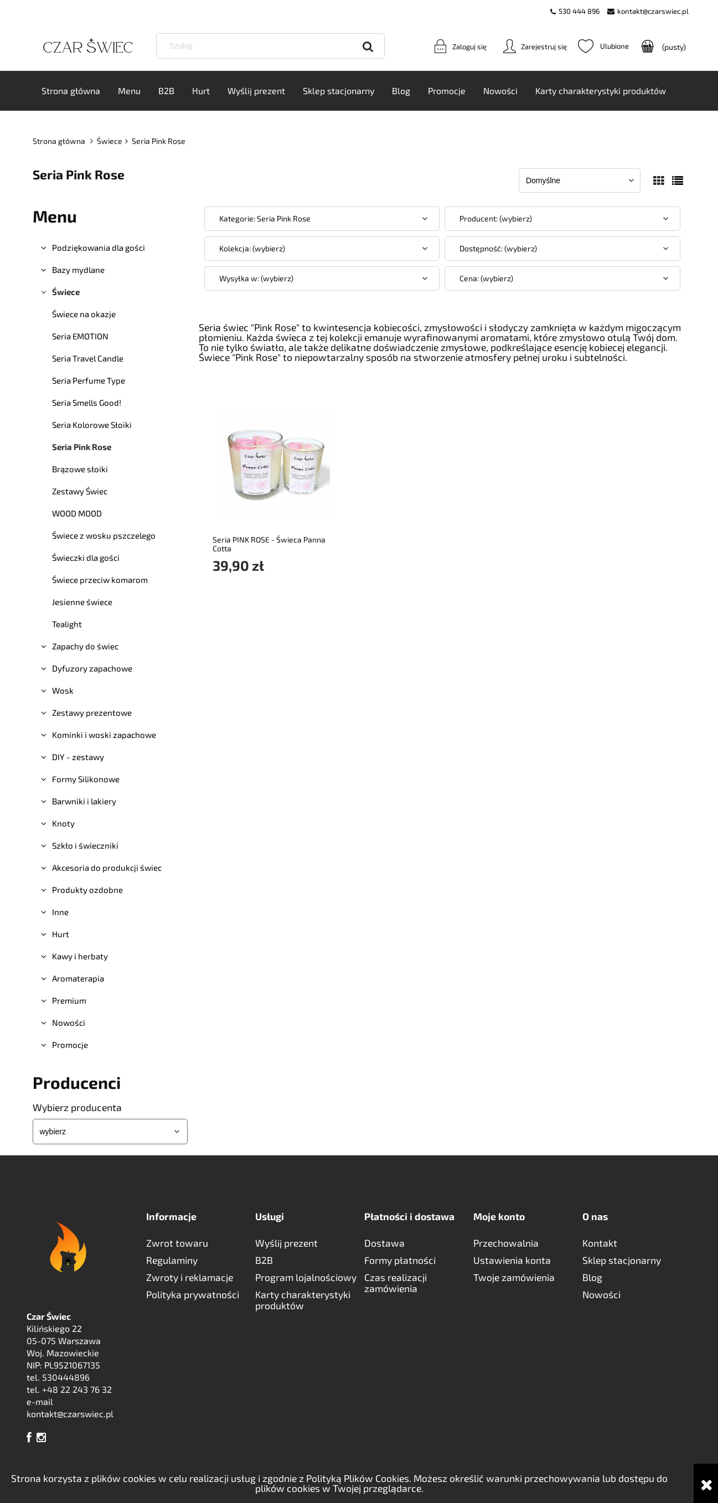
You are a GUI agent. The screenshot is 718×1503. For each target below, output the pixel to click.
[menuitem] (71, 91)
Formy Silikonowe (86, 779)
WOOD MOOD (77, 514)
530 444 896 (579, 11)
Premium (69, 1001)
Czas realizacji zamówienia (395, 1283)
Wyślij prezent (286, 1243)
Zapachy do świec (85, 647)
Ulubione (603, 46)
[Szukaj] (368, 46)
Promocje (70, 1045)
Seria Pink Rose (81, 447)
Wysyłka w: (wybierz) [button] (256, 278)
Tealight (67, 624)
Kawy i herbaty (80, 957)
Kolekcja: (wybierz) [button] (252, 249)
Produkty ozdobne (87, 890)
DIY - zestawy (78, 757)
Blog (592, 1278)
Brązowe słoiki (80, 469)
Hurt (60, 934)
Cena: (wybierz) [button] (486, 278)
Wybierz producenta (77, 1108)
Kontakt (599, 1243)
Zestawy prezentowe (92, 713)
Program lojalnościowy (306, 1278)
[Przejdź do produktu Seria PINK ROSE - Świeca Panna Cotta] (276, 464)
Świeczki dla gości (86, 558)
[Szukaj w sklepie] (273, 46)
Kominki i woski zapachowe (104, 735)
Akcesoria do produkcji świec (107, 868)
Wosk (63, 691)
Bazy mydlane (78, 270)
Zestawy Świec (79, 492)
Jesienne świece (82, 602)
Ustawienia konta (512, 1260)
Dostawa (384, 1243)
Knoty (63, 824)
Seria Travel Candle (87, 359)
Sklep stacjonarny (621, 1260)
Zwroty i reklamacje (189, 1278)
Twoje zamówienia (514, 1278)
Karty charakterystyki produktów (302, 1300)
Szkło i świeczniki (85, 846)
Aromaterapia (78, 979)
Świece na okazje (84, 314)
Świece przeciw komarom (100, 580)
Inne (60, 912)
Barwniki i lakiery (84, 802)
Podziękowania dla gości (98, 248)
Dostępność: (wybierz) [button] (498, 249)
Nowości (68, 1023)
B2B (264, 1260)
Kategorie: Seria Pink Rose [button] (265, 219)
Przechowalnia (506, 1243)
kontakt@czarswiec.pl (653, 11)
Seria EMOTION (80, 337)
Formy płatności (400, 1260)
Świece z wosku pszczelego (104, 536)
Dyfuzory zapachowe (92, 669)
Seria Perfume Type (88, 381)
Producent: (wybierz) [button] (495, 219)
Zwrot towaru (177, 1243)
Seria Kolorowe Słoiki (92, 425)
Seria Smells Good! (86, 403)
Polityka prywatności (192, 1295)
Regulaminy (172, 1260)
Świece (66, 292)
